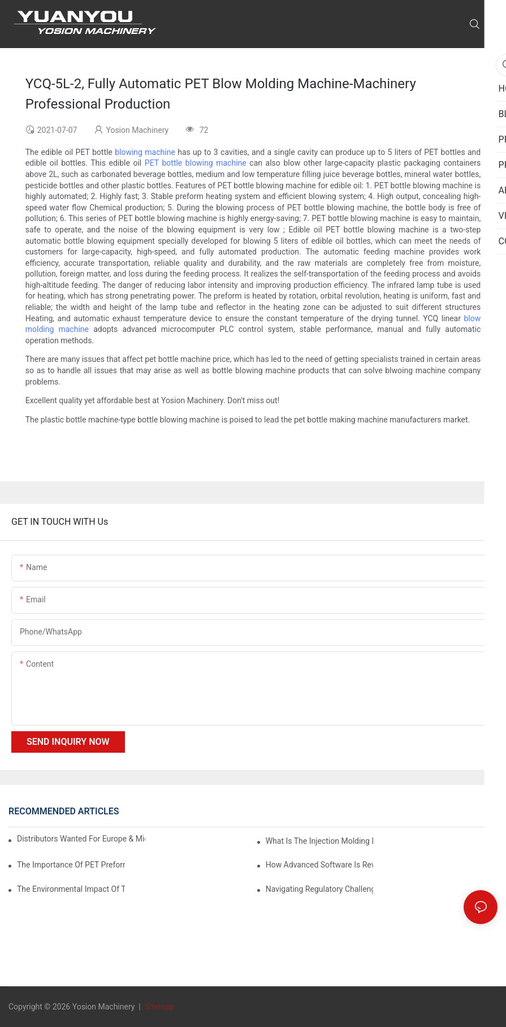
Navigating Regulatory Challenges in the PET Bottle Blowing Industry (320, 889)
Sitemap (158, 1006)
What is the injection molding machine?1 (320, 840)
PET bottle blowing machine (195, 162)
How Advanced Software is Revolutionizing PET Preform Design (320, 864)
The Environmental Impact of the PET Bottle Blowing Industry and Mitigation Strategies (71, 889)
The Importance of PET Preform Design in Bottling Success (71, 864)
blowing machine (145, 152)
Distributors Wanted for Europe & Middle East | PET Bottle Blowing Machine (81, 838)
